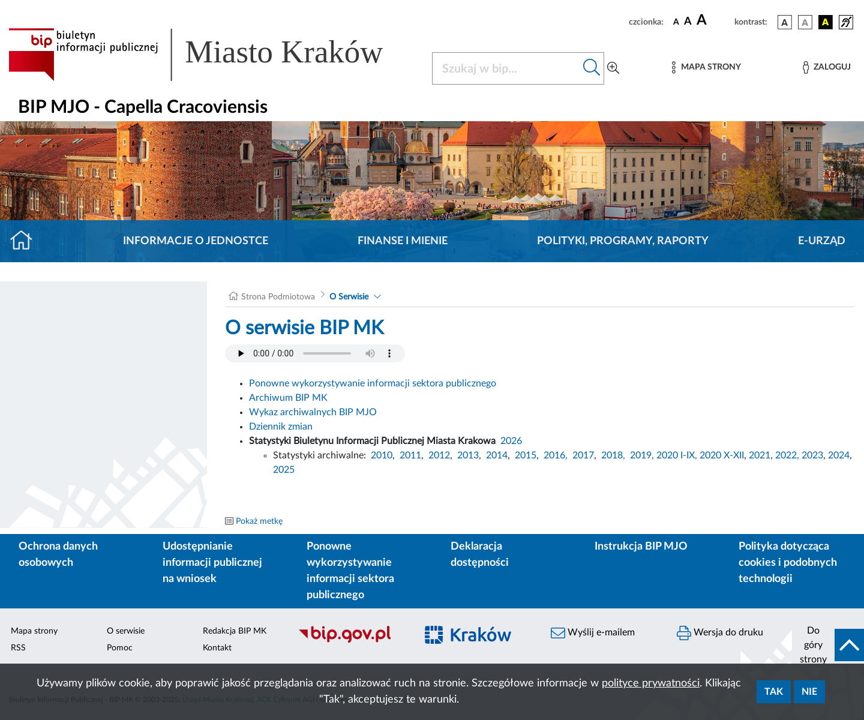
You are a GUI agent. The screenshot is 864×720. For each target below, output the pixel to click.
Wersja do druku (720, 633)
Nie (809, 692)
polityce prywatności (651, 683)
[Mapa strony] (706, 67)
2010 (381, 455)
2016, (556, 455)
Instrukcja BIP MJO (641, 546)
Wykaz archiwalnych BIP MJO (313, 412)
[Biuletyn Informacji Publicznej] (351, 641)
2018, (613, 455)
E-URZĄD (821, 241)
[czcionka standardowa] (676, 21)
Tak (773, 692)
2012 (439, 455)
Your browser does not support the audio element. (315, 353)
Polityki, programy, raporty (623, 241)
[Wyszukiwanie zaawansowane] (613, 68)
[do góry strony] (828, 645)
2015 (525, 455)
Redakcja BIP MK (234, 631)
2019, (642, 455)
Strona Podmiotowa (278, 297)
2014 (497, 455)
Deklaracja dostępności (480, 554)
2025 (284, 470)
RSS (18, 648)
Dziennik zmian (281, 426)
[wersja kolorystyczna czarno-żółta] (826, 22)
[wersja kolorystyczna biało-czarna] (805, 22)
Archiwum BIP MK (288, 398)
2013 (468, 455)
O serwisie (126, 631)
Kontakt (217, 648)
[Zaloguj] (827, 67)
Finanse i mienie (403, 241)
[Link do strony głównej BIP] (213, 54)
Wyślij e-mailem (593, 633)
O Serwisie (348, 297)
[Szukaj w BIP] (506, 68)
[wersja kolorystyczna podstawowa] (785, 22)
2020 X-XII (722, 455)
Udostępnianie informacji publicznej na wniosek (212, 562)
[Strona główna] (26, 241)
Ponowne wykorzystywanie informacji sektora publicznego (372, 383)
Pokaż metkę (259, 521)
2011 (410, 455)
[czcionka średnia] (688, 22)
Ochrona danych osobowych (58, 554)
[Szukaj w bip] (592, 68)
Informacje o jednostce (195, 241)
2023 (812, 455)
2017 (583, 455)
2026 (511, 441)
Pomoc (120, 648)
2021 (759, 455)
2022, (788, 455)
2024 (839, 455)
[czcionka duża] (713, 20)
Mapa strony (34, 631)
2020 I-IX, (676, 455)
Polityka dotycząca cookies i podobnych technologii (788, 562)
